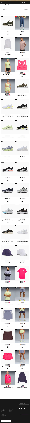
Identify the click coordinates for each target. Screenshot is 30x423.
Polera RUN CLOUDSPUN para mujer (7, 74)
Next (25, 52)
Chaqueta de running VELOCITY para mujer (8, 387)
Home (3, 4)
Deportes (6, 4)
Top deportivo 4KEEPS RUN (22, 74)
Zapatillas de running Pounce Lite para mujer (7, 220)
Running (9, 4)
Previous (4, 156)
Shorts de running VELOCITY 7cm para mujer (7, 366)
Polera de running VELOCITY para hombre (8, 283)
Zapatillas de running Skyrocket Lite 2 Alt (22, 95)
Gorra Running (8, 262)
